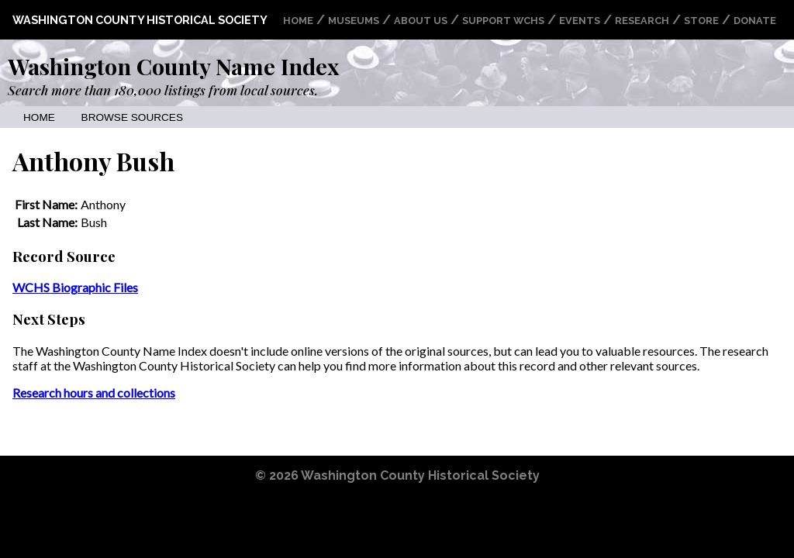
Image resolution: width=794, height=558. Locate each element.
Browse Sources (132, 117)
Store (701, 20)
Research (642, 20)
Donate (755, 20)
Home (298, 20)
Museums (353, 20)
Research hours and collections (93, 392)
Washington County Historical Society (140, 19)
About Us (420, 20)
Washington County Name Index (173, 66)
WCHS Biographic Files (75, 287)
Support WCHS (503, 20)
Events (579, 20)
